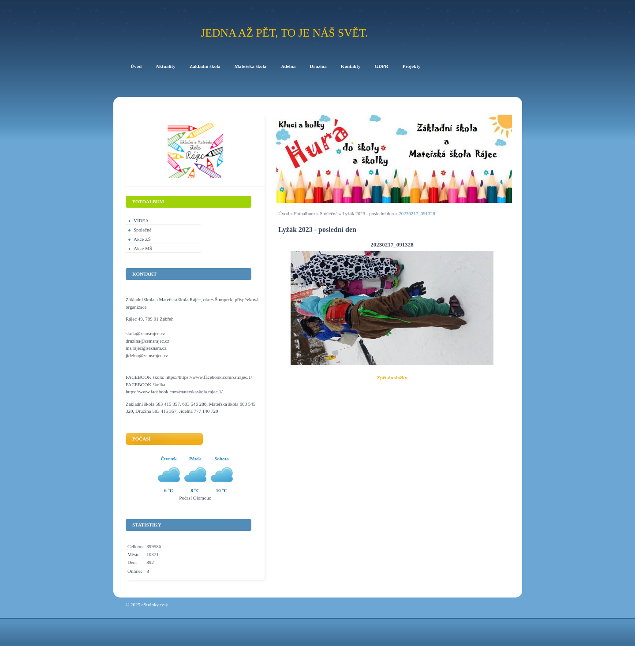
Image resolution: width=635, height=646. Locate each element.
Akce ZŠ (142, 239)
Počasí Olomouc (195, 497)
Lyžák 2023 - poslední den (368, 213)
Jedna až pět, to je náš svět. (284, 32)
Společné (328, 213)
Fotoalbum (304, 213)
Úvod (283, 213)
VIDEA (141, 220)
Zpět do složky (392, 377)
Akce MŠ (143, 248)
